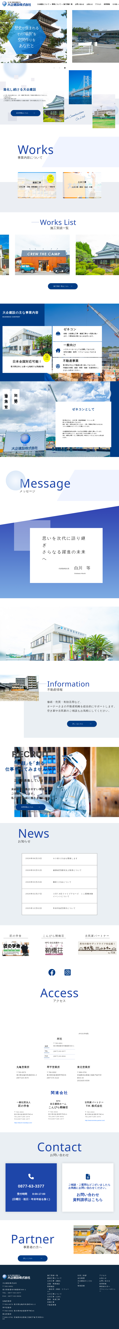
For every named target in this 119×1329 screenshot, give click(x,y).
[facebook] (51, 972)
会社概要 (81, 1278)
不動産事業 (51, 1305)
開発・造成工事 (53, 1299)
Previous (30, 255)
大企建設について (43, 4)
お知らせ (90, 4)
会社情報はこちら (22, 113)
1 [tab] (50, 281)
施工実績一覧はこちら (61, 286)
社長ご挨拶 (82, 1275)
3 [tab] (63, 281)
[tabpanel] (59, 255)
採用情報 (107, 4)
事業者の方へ (104, 1286)
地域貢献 (81, 1286)
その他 (114, 4)
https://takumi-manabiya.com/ (23, 1122)
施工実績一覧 (67, 4)
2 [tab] (56, 281)
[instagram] (68, 972)
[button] (54, 68)
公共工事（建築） (54, 1281)
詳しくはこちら (77, 724)
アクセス (98, 4)
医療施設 (51, 1286)
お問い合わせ (79, 4)
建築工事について (54, 1278)
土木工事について (54, 1294)
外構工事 (51, 1302)
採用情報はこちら (27, 807)
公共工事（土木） (54, 1296)
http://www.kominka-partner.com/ (95, 1120)
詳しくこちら (27, 1258)
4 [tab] (69, 281)
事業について (56, 4)
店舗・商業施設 (53, 1283)
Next (89, 255)
